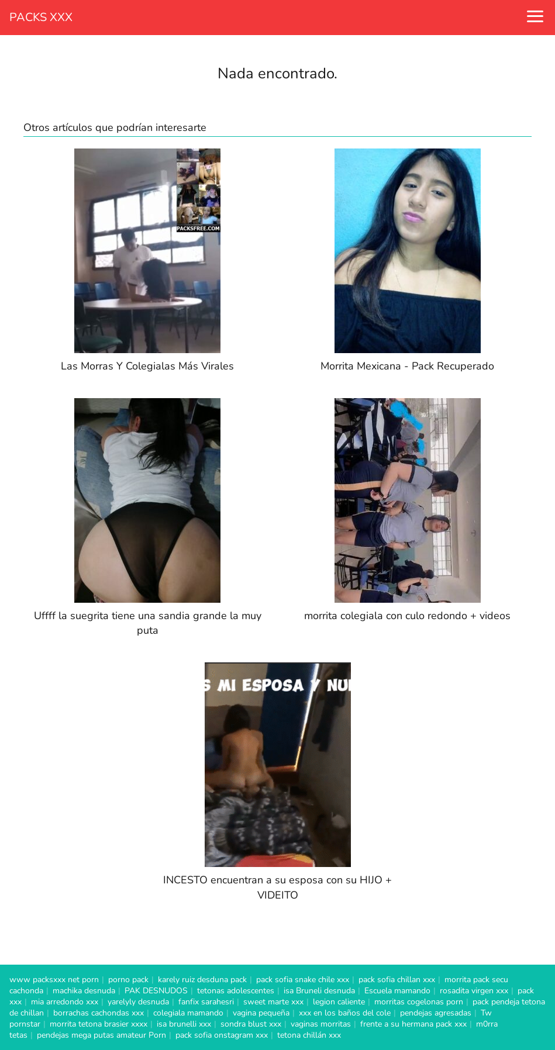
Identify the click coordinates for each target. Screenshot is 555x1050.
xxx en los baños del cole (345, 1012)
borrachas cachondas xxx (98, 1012)
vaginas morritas (321, 1024)
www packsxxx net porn (54, 979)
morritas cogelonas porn (418, 1001)
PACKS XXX (41, 17)
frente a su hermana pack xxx (413, 1024)
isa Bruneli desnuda (319, 990)
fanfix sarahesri (206, 1001)
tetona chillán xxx (309, 1035)
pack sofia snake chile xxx (302, 979)
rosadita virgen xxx (474, 990)
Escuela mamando (397, 990)
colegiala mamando (188, 1012)
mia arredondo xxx (64, 1001)
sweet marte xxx (273, 1001)
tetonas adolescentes (235, 990)
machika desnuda (84, 990)
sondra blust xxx (250, 1024)
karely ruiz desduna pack (202, 979)
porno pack (128, 979)
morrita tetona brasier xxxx (98, 1024)
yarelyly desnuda (138, 1001)
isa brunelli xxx (184, 1024)
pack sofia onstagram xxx (221, 1035)
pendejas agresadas (435, 1012)
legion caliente (339, 1001)
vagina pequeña (261, 1012)
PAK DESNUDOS (156, 990)
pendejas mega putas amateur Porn (101, 1035)
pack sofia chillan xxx (396, 979)
